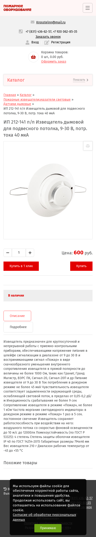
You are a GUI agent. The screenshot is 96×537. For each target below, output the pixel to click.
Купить (81, 266)
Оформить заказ (53, 62)
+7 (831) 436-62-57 (38, 32)
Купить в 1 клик (21, 266)
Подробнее (18, 327)
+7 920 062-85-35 (65, 32)
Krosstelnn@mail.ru (51, 22)
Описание (17, 316)
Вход (32, 42)
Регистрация (57, 42)
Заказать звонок (48, 37)
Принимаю (48, 528)
